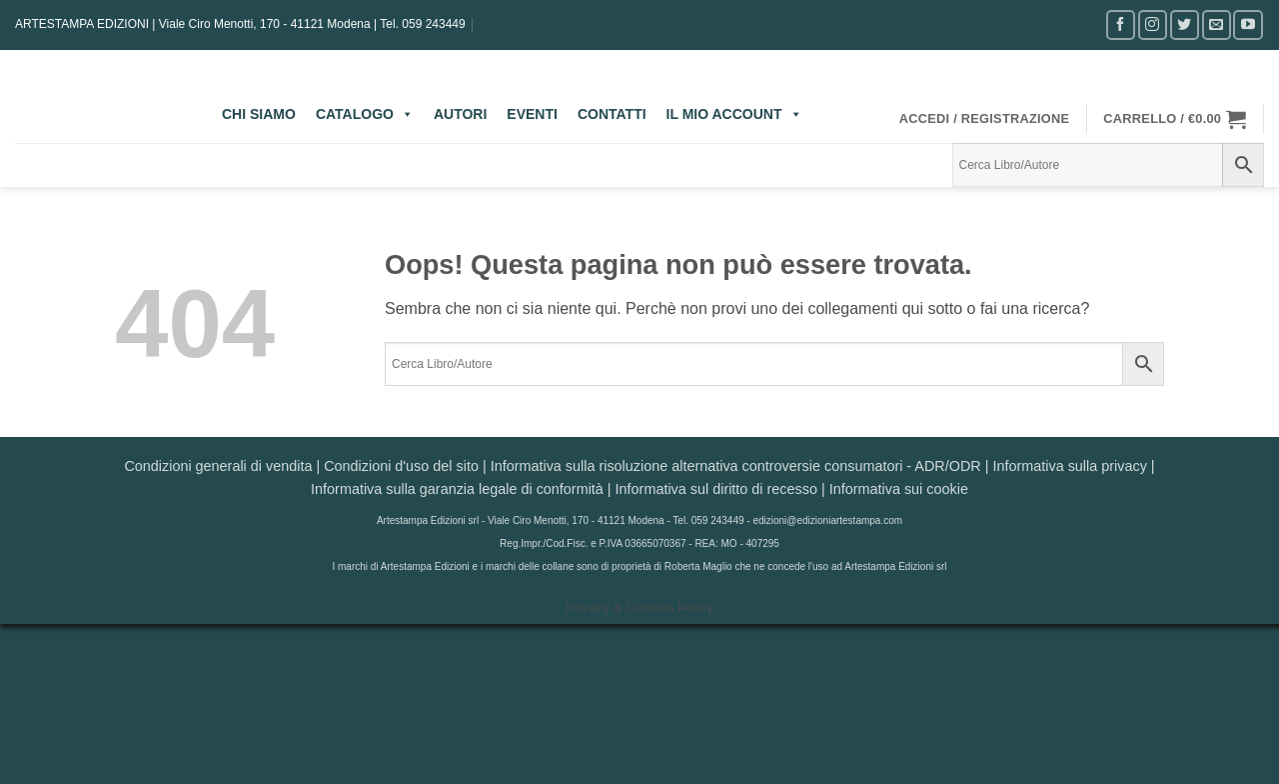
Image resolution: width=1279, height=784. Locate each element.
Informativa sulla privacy (1069, 466)
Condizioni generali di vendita (218, 466)
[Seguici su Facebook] (1120, 24)
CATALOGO (365, 114)
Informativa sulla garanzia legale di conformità (457, 489)
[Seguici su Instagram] (1152, 24)
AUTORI (460, 114)
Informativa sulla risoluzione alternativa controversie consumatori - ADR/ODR (736, 466)
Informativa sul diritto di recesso (716, 489)
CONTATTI (612, 114)
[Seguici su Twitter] (1184, 24)
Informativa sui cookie (898, 489)
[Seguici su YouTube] (1247, 24)
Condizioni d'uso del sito (401, 466)
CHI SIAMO (259, 114)
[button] (984, 119)
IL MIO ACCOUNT (734, 114)
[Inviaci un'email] (1216, 24)
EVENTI (532, 114)
